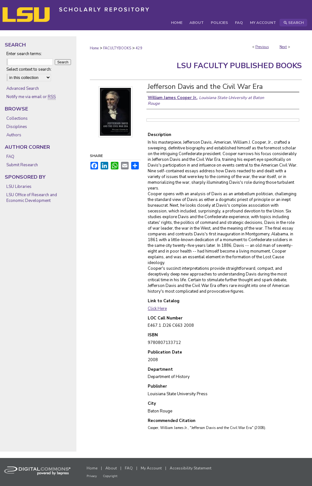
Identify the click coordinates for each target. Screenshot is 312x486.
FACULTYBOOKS (117, 48)
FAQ (10, 157)
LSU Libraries (19, 186)
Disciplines (16, 127)
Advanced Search (22, 88)
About (111, 468)
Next (283, 47)
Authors (13, 135)
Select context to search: (29, 69)
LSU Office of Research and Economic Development (31, 198)
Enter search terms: (24, 54)
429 (139, 48)
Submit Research (22, 165)
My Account (151, 468)
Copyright (110, 476)
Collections (17, 118)
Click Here (157, 308)
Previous (262, 47)
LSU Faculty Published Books (239, 66)
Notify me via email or (31, 97)
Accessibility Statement (190, 468)
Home (94, 48)
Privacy (92, 476)
